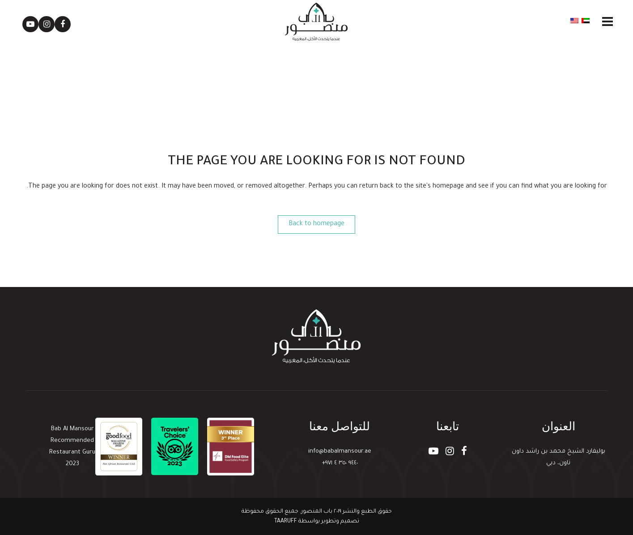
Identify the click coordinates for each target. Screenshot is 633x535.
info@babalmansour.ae (339, 451)
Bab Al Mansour (72, 429)
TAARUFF (285, 521)
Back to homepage (316, 224)
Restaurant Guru (72, 452)
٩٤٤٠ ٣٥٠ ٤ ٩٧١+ (340, 463)
